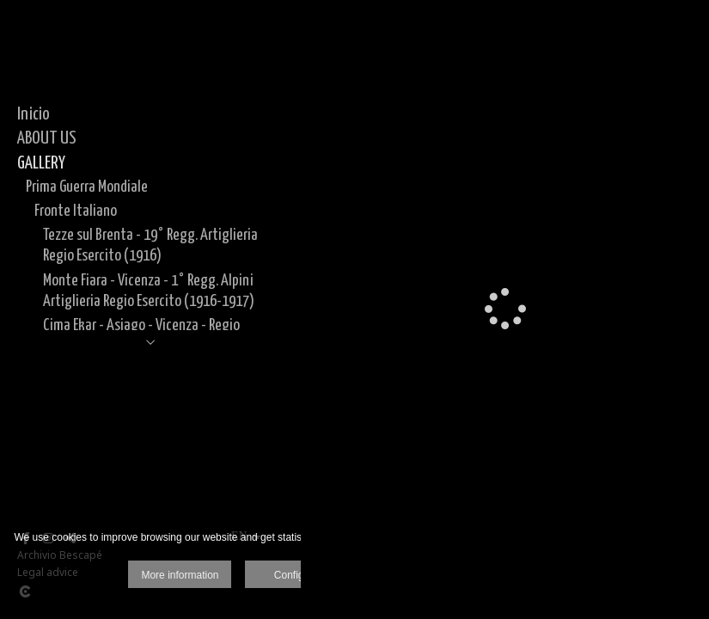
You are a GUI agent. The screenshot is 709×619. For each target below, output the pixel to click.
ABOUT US (46, 138)
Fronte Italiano (75, 211)
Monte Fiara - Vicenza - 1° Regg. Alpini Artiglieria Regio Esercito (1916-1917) (148, 291)
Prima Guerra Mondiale (87, 187)
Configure (296, 575)
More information (179, 575)
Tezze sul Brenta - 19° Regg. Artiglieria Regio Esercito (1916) (150, 245)
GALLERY (41, 163)
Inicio (33, 114)
